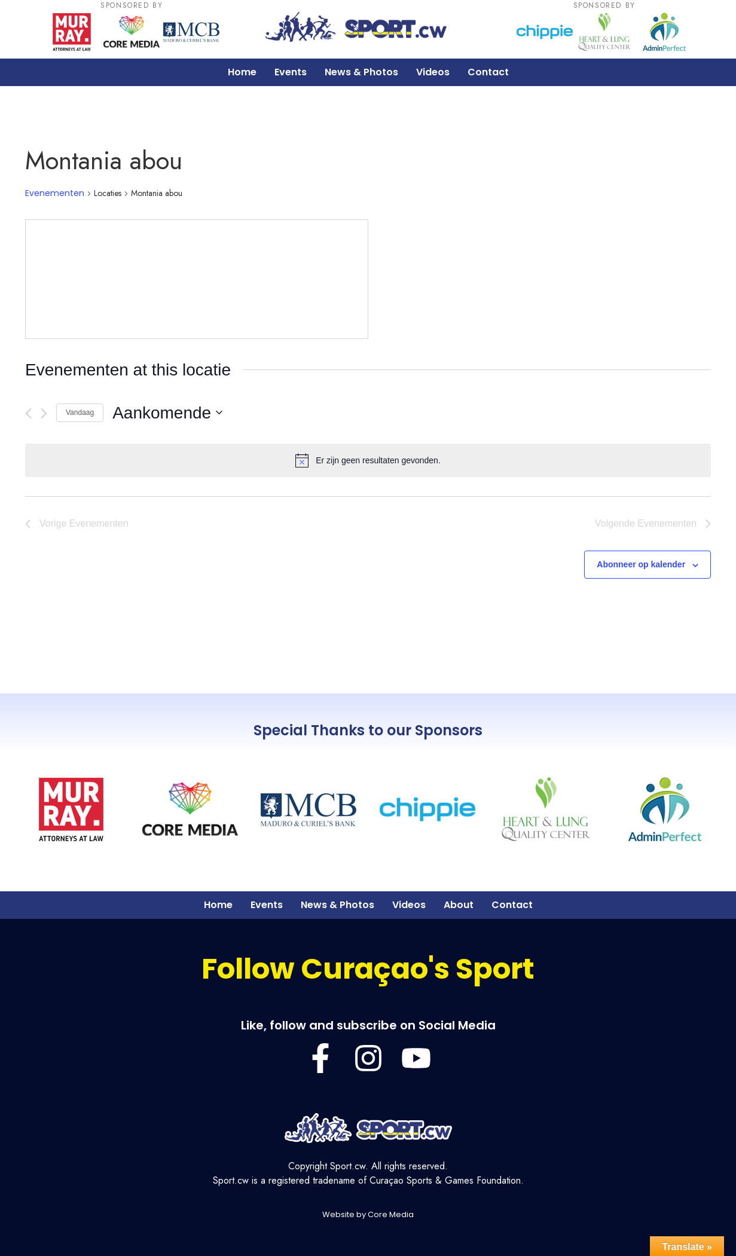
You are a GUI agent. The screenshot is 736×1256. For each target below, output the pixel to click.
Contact (488, 72)
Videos (433, 72)
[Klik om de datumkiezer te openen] (167, 413)
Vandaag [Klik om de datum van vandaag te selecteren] (80, 412)
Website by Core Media (368, 1214)
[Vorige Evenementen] (28, 413)
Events (290, 72)
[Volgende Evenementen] (44, 413)
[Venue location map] (196, 279)
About (459, 905)
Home (242, 72)
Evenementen (54, 193)
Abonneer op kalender (641, 564)
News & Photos (361, 72)
